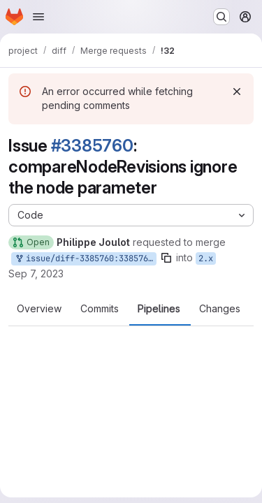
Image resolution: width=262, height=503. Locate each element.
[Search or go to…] (221, 16)
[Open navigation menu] (38, 17)
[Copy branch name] (166, 257)
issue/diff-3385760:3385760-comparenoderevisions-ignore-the (85, 259)
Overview (39, 308)
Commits (99, 308)
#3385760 (92, 146)
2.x (205, 258)
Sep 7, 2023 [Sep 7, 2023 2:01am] (36, 273)
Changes (219, 308)
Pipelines (159, 308)
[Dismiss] (236, 91)
